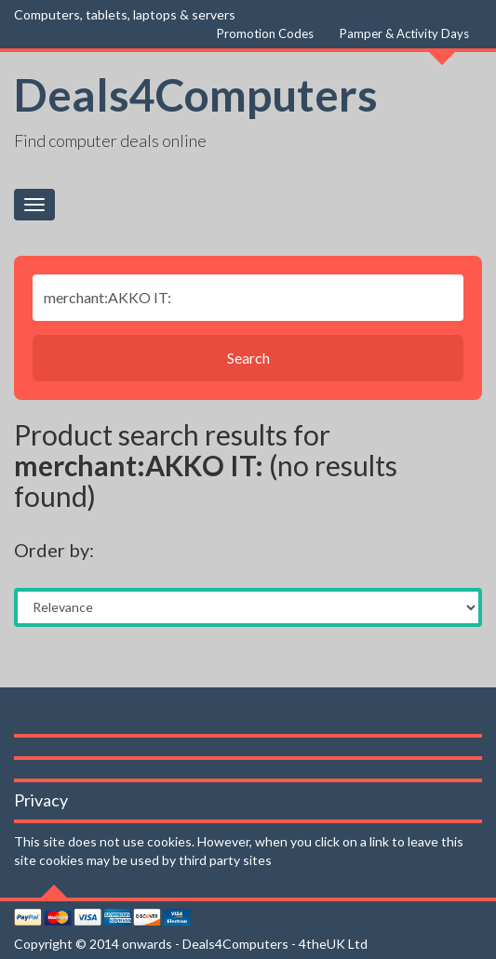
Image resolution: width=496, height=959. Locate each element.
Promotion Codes (265, 33)
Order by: (54, 549)
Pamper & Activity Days (404, 33)
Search (248, 357)
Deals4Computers (196, 94)
